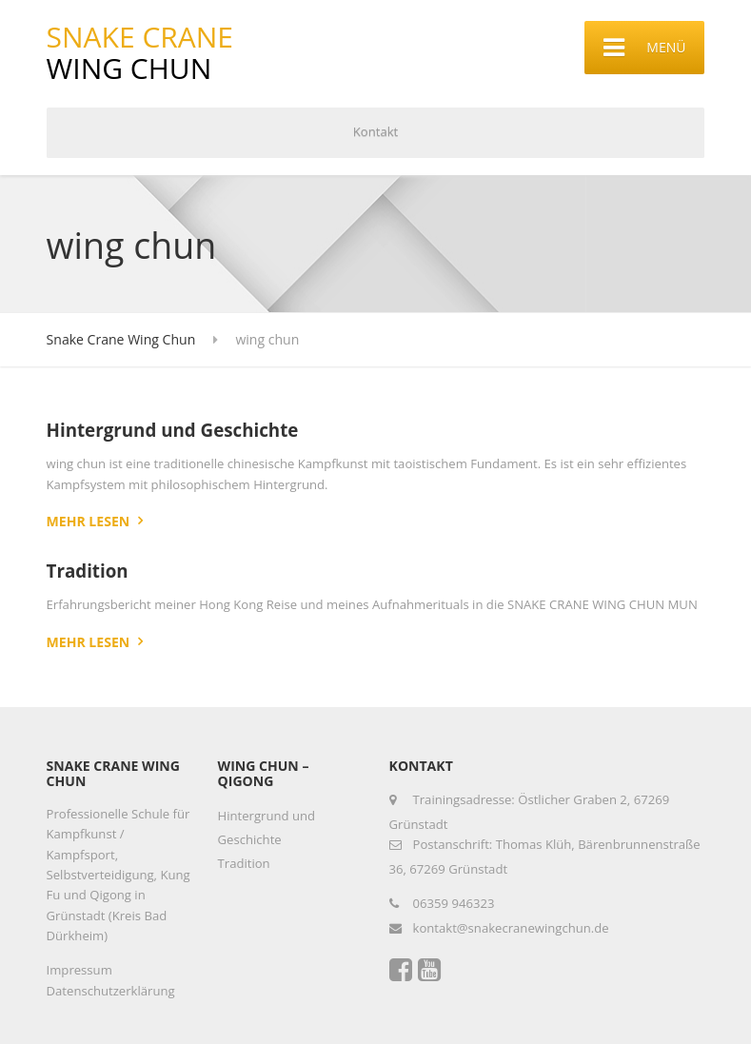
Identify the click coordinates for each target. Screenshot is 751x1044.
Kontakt (375, 131)
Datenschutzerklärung (111, 990)
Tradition (87, 570)
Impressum (79, 969)
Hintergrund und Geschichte (173, 430)
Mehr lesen (88, 521)
